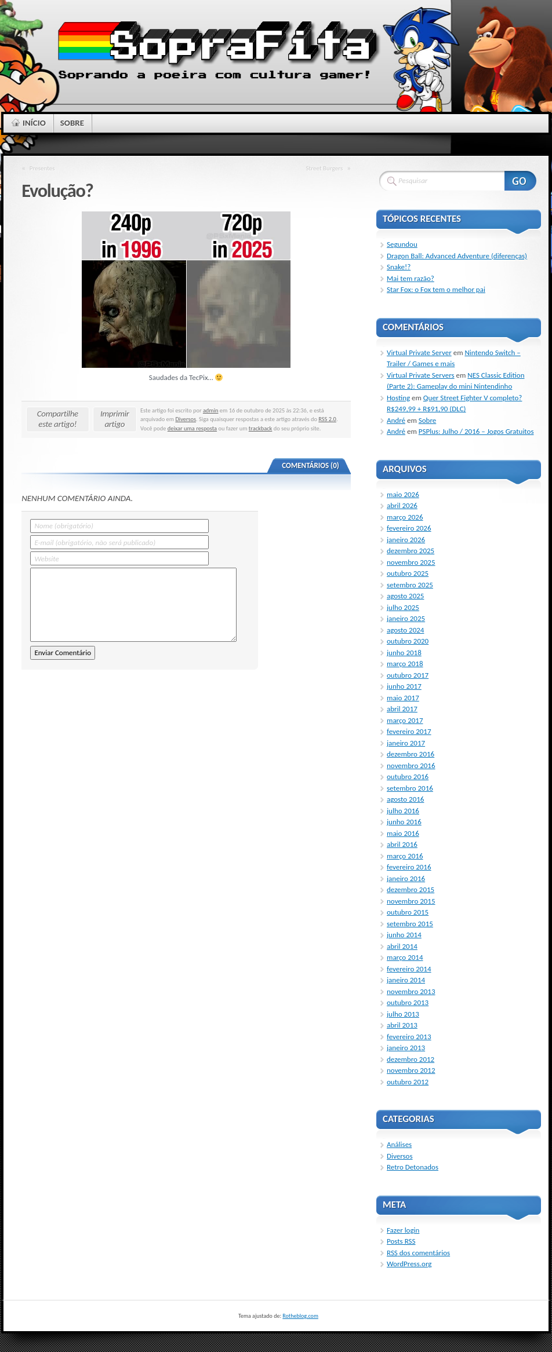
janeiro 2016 (406, 878)
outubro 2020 (407, 641)
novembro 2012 (411, 1070)
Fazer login (403, 1230)
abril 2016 (402, 844)
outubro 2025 (407, 573)
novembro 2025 (411, 562)
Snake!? (399, 266)
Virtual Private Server (419, 352)
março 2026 (405, 517)
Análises (399, 1144)
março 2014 (405, 957)
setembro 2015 (410, 923)
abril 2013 (402, 1025)
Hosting (398, 397)
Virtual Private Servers (421, 375)
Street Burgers (324, 168)
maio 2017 (403, 697)
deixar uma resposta (192, 428)
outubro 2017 (407, 675)
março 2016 (405, 856)
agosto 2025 (405, 595)
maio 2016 (403, 833)
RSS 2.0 (327, 419)
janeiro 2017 (406, 743)
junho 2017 (404, 686)
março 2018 (405, 663)
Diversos (185, 419)
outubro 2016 (407, 776)
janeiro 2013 (406, 1047)
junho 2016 (404, 821)
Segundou (402, 244)
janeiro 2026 (406, 539)
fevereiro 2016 (409, 867)
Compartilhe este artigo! (57, 418)
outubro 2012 (407, 1081)
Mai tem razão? (410, 278)
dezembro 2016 (410, 754)
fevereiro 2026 (409, 528)
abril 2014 (402, 946)
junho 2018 (404, 652)
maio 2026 (403, 494)
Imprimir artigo (114, 418)
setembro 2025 (410, 584)
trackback (261, 428)
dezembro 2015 (410, 889)
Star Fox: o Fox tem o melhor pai (436, 289)
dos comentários (418, 1252)
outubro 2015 (407, 912)
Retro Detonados (412, 1167)
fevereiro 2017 (409, 731)
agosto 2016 (405, 799)
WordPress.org (409, 1263)
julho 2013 (403, 1014)
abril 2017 (402, 708)
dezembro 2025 (410, 550)
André (396, 420)
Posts (401, 1241)
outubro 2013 (407, 1002)
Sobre (428, 420)
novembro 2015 (411, 901)
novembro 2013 (411, 991)
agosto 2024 (405, 630)
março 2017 (405, 720)
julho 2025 (403, 607)
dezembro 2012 (410, 1059)
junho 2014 (404, 934)
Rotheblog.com (300, 1316)
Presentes (42, 168)
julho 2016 (403, 810)
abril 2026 (402, 505)
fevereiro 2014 (409, 968)
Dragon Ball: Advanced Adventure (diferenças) (457, 255)
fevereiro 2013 (409, 1036)
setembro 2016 (410, 788)
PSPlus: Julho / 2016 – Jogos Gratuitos (476, 431)
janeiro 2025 (406, 618)
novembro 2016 (411, 765)
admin (211, 410)
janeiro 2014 (406, 979)
